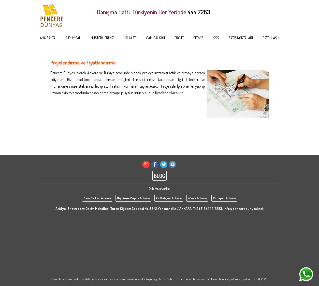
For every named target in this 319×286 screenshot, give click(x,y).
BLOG (159, 175)
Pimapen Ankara (224, 198)
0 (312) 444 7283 (209, 209)
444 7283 (199, 12)
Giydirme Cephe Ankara (133, 198)
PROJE (179, 37)
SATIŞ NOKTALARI (241, 37)
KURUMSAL (73, 37)
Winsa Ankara (197, 198)
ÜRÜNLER (130, 37)
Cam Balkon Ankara (97, 198)
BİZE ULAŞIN (270, 37)
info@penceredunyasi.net (244, 209)
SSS (216, 37)
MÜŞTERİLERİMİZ (102, 37)
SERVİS (198, 37)
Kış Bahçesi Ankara (169, 198)
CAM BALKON (155, 37)
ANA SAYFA (47, 37)
